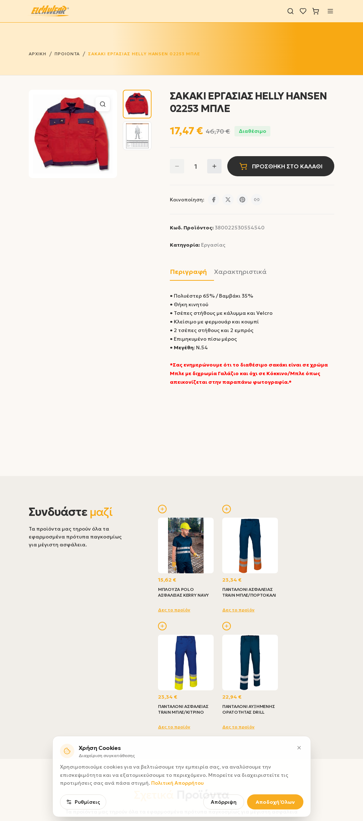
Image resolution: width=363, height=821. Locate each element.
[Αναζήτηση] (290, 11)
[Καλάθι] (315, 11)
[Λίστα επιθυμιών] (303, 11)
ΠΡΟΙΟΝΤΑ (67, 53)
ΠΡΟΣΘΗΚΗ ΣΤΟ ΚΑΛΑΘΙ (280, 166)
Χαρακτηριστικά (240, 271)
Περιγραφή (188, 271)
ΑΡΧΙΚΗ (37, 53)
